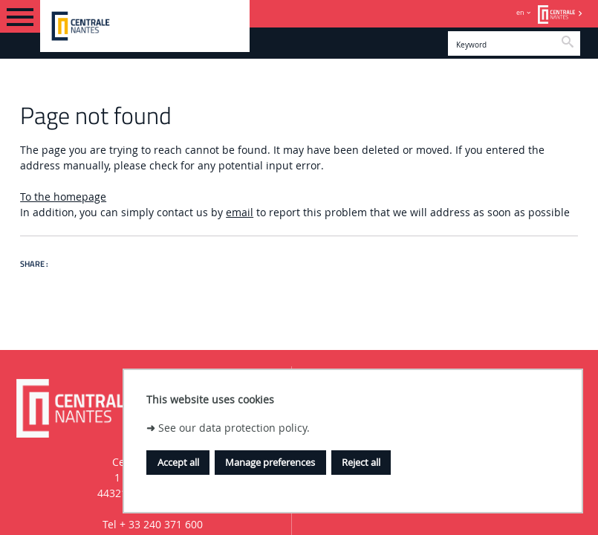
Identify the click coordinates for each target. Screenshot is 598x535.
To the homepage (63, 196)
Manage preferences (270, 462)
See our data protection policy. (234, 428)
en (520, 12)
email (239, 212)
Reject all (361, 462)
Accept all (178, 462)
